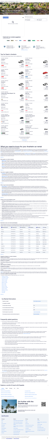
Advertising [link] (3, 429)
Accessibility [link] (27, 428)
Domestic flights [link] (15, 428)
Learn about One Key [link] (24, 49)
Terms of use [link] (27, 423)
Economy (3, 166)
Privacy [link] (26, 420)
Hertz (3, 179)
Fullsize (3, 163)
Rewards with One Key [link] (16, 432)
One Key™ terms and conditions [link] (29, 425)
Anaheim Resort (4, 186)
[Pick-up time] (30, 20)
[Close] (47, 438)
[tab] (3, 388)
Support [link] (38, 420)
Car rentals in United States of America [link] (18, 429)
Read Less (2, 157)
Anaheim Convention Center (28, 151)
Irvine (34, 153)
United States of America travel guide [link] (18, 420)
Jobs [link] (2, 422)
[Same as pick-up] (36, 17)
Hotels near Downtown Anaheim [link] (6, 392)
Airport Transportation (37, 311)
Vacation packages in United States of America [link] (18, 426)
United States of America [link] (11, 1)
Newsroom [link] (3, 426)
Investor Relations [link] (4, 428)
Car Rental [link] (6, 1)
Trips (7, 268)
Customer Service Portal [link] (26, 333)
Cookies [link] (26, 422)
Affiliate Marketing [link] (4, 431)
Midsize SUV (4, 160)
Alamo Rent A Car (4, 176)
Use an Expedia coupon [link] (40, 427)
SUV (34, 301)
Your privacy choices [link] (28, 429)
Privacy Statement (9, 438)
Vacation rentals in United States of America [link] (17, 424)
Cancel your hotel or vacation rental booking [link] (42, 422)
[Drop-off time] (41, 20)
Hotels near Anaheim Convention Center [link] (31, 394)
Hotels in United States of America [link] (17, 422)
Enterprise (3, 173)
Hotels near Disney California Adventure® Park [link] (8, 398)
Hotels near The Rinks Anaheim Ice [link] (30, 392)
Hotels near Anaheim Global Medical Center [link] (7, 396)
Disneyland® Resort (18, 151)
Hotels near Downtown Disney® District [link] (31, 398)
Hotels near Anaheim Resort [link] (29, 396)
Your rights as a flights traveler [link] (41, 430)
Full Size (36, 301)
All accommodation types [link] (16, 431)
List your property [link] (4, 423)
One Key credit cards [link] (16, 434)
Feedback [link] (3, 432)
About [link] (2, 420)
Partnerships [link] (3, 425)
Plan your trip (46, 1)
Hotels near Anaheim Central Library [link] (6, 394)
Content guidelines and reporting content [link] (29, 431)
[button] (24, 28)
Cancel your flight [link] (39, 424)
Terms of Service (16, 438)
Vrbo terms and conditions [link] (28, 426)
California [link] (17, 1)
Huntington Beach (5, 193)
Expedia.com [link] (2, 1)
